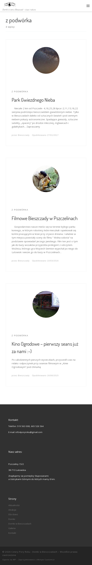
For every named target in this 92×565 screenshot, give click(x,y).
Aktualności (14, 505)
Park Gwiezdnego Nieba (33, 100)
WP (14, 559)
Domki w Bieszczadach (19, 523)
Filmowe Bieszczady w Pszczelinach (45, 218)
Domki (11, 519)
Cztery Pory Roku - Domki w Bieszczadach (34, 551)
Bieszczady (24, 135)
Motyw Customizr (46, 559)
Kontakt (12, 533)
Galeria (11, 528)
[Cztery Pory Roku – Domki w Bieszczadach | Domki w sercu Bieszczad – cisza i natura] (9, 4)
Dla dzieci (13, 514)
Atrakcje (12, 509)
